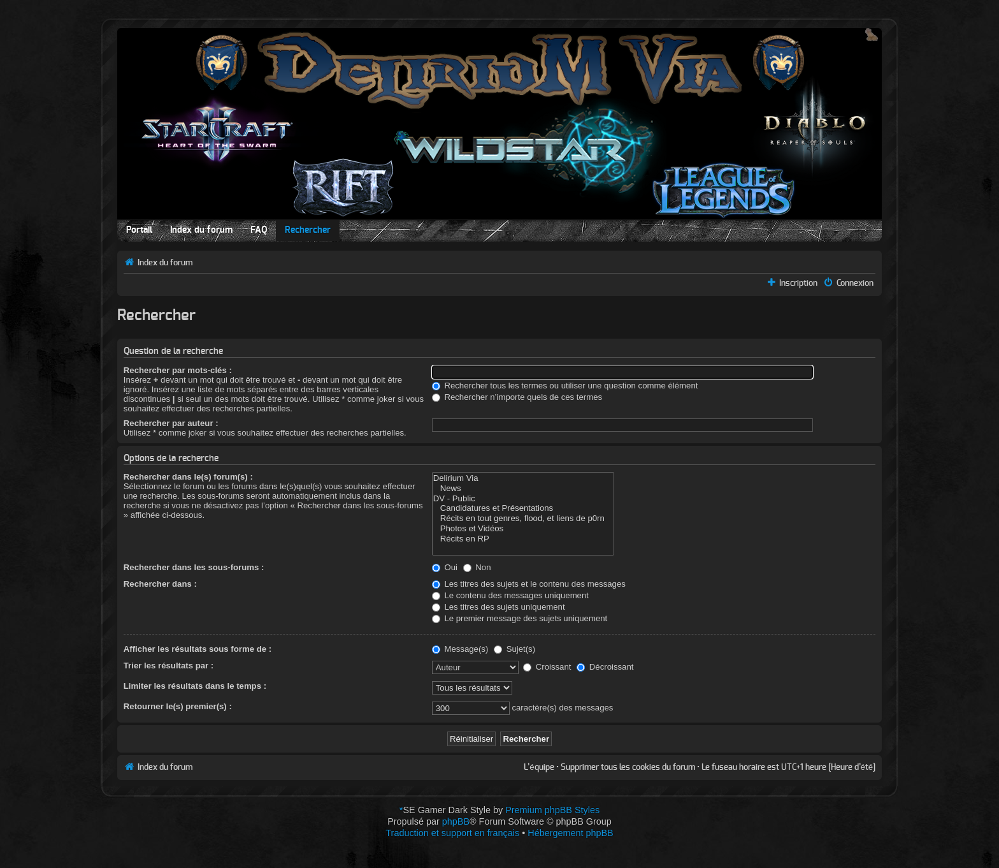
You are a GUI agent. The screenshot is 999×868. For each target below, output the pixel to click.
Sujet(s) (514, 649)
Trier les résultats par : (168, 665)
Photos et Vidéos (523, 529)
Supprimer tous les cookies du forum (628, 767)
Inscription (798, 283)
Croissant (547, 667)
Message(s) (461, 649)
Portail (139, 230)
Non (477, 567)
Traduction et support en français (452, 833)
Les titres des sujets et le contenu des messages (529, 584)
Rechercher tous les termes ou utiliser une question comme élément (565, 385)
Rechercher (308, 230)
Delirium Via (523, 478)
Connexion (855, 283)
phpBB (456, 821)
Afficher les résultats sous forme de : (197, 649)
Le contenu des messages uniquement (510, 595)
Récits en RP (523, 539)
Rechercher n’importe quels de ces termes (517, 397)
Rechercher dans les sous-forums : (194, 567)
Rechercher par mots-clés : (178, 370)
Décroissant (605, 667)
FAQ (258, 230)
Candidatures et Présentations (523, 508)
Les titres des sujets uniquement (498, 607)
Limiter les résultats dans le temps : (195, 686)
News (523, 488)
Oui (444, 567)
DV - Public (523, 499)
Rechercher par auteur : (171, 423)
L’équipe (539, 767)
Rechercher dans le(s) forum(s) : (188, 477)
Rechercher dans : (160, 584)
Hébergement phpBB (570, 833)
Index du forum (201, 230)
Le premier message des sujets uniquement (520, 618)
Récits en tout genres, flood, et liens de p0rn (523, 518)
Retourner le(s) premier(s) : (178, 706)
